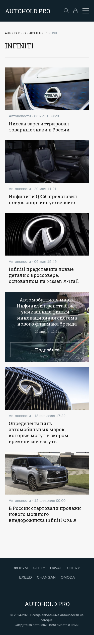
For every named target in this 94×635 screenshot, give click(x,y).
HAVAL (56, 568)
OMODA (68, 577)
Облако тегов (34, 33)
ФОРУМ (21, 568)
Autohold (12, 33)
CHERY (73, 568)
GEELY (39, 568)
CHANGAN (46, 577)
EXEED (25, 577)
